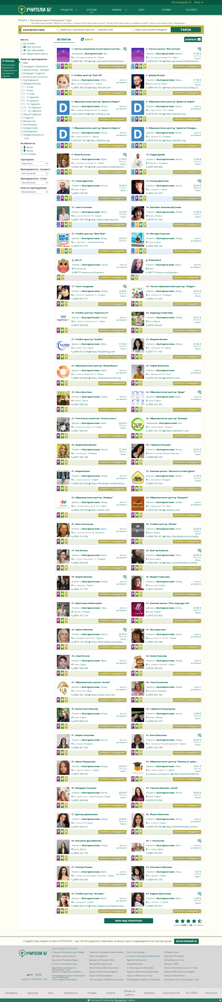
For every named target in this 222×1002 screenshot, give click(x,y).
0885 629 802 (81, 377)
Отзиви (166, 9)
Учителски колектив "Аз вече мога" (96, 418)
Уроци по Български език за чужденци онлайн (127, 23)
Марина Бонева (158, 339)
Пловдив (166, 136)
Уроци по (69, 9)
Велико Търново (171, 453)
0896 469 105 (155, 562)
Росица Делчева (159, 180)
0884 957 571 (81, 298)
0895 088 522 (81, 404)
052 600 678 (80, 113)
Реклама (149, 993)
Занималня (77, 53)
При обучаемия (32, 50)
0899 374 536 (155, 483)
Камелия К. (155, 260)
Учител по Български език (65, 964)
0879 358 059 (81, 325)
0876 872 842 (155, 800)
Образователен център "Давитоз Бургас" (97, 127)
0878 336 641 (155, 325)
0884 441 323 (81, 747)
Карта (87, 39)
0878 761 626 (155, 219)
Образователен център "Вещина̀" (169, 497)
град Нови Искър (96, 242)
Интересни (71, 993)
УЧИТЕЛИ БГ (36, 979)
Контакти (211, 993)
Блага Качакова (84, 524)
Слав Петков (82, 655)
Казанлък (100, 532)
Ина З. (78, 260)
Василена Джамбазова (88, 840)
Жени (27, 147)
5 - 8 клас (27, 90)
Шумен (100, 638)
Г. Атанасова (157, 840)
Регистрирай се (181, 2)
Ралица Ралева (83, 867)
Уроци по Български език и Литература (166, 23)
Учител (149, 79)
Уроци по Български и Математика (144, 956)
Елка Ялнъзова (158, 735)
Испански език (182, 555)
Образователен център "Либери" (94, 497)
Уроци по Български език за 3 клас (89, 23)
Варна (164, 83)
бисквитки (120, 1000)
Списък (64, 39)
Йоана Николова (159, 814)
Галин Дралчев (84, 180)
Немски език (107, 607)
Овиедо (159, 717)
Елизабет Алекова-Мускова (165, 207)
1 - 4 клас (27, 86)
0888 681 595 (155, 879)
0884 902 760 (81, 694)
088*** (89, 272)
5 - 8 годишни (30, 100)
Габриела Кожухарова (162, 708)
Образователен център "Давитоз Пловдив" (173, 127)
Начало (22, 20)
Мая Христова (158, 629)
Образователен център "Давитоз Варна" (97, 101)
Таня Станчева (83, 207)
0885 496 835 (81, 562)
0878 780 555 (81, 773)
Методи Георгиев (160, 233)
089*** (163, 272)
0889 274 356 (81, 536)
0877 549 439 (155, 589)
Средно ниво (29, 127)
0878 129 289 (81, 641)
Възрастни (28, 121)
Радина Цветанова (160, 893)
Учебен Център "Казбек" (89, 339)
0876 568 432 (155, 668)
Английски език (108, 106)
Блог (142, 9)
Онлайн (28, 43)
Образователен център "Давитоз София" (172, 101)
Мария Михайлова (85, 444)
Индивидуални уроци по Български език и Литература (68, 976)
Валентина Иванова (86, 708)
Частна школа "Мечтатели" (165, 48)
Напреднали (29, 131)
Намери (119, 9)
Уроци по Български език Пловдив (69, 952)
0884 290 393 (81, 510)
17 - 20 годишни (31, 110)
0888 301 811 (155, 87)
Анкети (110, 993)
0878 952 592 (155, 113)
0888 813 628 (81, 351)
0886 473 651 (155, 905)
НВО (24, 62)
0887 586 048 (81, 668)
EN (38, 974)
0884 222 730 (81, 853)
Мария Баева (82, 471)
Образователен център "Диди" (167, 392)
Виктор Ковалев (159, 550)
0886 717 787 (81, 589)
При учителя (31, 46)
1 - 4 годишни (30, 97)
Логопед (179, 845)
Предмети (11, 993)
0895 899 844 (155, 166)
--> (34, 164)
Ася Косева (81, 550)
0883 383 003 (81, 87)
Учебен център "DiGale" (163, 524)
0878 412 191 (81, 245)
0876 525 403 (155, 615)
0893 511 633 (155, 298)
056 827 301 (80, 140)
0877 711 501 (155, 351)
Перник (168, 427)
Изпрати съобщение (112, 66)
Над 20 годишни (31, 114)
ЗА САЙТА (191, 9)
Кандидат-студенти (33, 73)
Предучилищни (31, 83)
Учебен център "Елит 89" (88, 75)
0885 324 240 (155, 641)
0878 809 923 (81, 721)
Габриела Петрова (160, 444)
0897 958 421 (81, 430)
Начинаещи (29, 124)
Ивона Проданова (85, 761)
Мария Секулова (84, 735)
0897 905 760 (81, 457)
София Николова (159, 365)
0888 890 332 (155, 457)
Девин (150, 268)
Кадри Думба (157, 154)
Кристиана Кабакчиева (88, 603)
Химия (178, 79)
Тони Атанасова (159, 682)
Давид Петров (157, 75)
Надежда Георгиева (161, 312)
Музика (107, 53)
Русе (168, 374)
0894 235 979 (155, 193)
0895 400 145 (155, 245)
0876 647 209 (155, 377)
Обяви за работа (129, 993)
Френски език (108, 660)
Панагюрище (79, 268)
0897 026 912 (81, 826)
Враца (157, 321)
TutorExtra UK (171, 993)
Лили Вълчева (82, 154)
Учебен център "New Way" (90, 233)
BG (30, 974)
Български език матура (42, 23)
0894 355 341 (155, 404)
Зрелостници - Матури (35, 69)
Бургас (96, 136)
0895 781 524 (81, 615)
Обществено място (34, 53)
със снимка (28, 153)
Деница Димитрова (86, 814)
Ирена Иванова (84, 629)
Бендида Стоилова (85, 787)
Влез (198, 2)
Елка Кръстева (83, 392)
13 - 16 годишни (31, 107)
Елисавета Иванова (161, 867)
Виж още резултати (128, 920)
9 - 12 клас (28, 93)
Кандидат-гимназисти (34, 66)
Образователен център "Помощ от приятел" (175, 761)
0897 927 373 (155, 430)
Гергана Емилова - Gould (163, 787)
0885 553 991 (155, 853)
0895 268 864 (81, 800)
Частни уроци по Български (141, 968)
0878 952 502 (155, 140)
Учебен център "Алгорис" (90, 893)
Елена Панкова (158, 655)
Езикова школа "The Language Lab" (170, 603)
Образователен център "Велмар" (169, 418)
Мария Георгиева (160, 576)
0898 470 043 (155, 826)
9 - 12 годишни (30, 103)
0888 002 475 (81, 905)
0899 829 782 (155, 694)
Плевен (158, 215)
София (100, 57)
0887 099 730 (81, 219)
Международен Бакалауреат (34, 77)
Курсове (91, 11)
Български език (93, 53)
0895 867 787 (81, 61)
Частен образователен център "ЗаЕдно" (173, 286)
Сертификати (29, 80)
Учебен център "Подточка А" (92, 312)
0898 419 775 (155, 721)
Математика (106, 79)
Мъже (27, 150)
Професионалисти (32, 134)
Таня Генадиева (84, 286)
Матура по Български (63, 23)
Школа (149, 53)
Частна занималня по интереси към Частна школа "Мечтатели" (111, 48)
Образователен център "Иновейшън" (96, 365)
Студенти (27, 117)
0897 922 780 (155, 747)
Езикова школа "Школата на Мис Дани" (172, 471)
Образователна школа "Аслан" (93, 682)
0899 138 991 (81, 193)
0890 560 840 (81, 879)
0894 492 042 (81, 483)
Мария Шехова (83, 576)
